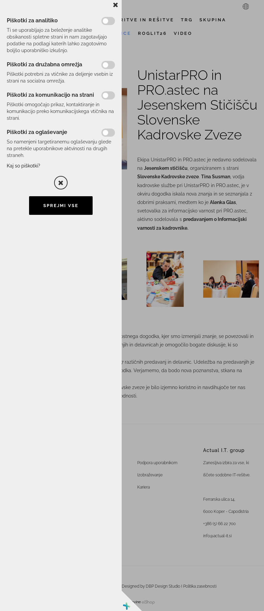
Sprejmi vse (60, 205)
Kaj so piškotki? (23, 165)
